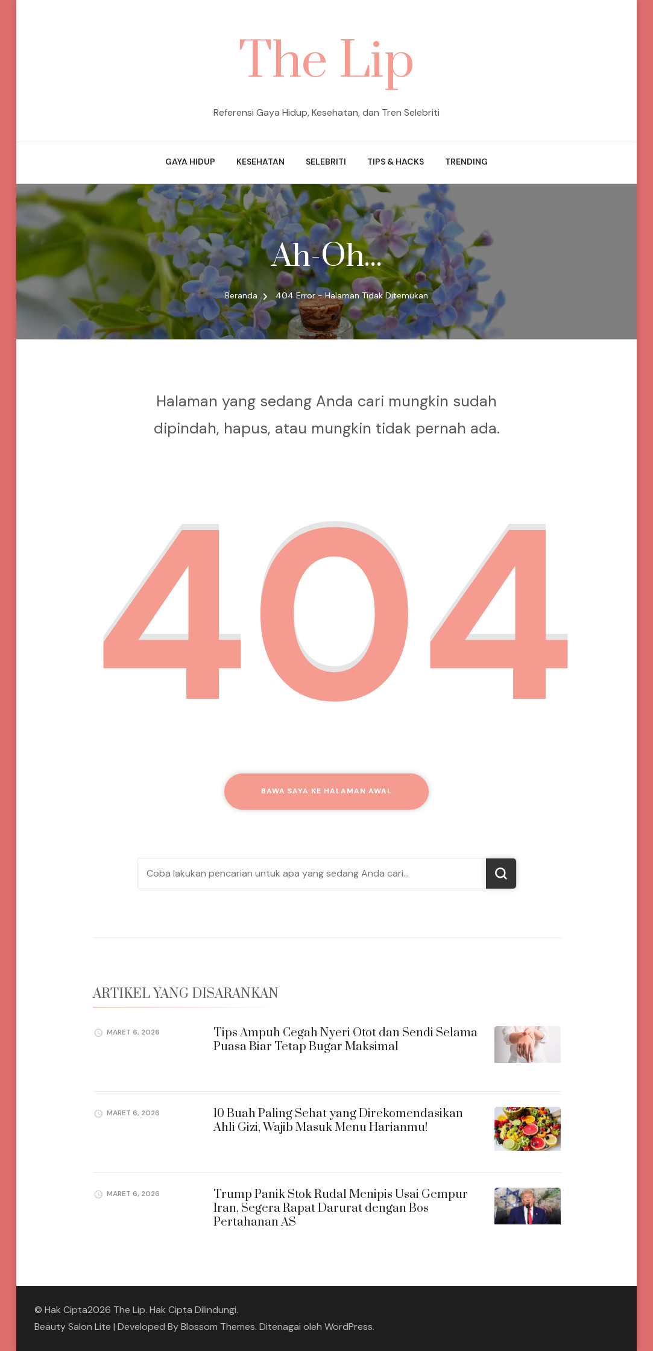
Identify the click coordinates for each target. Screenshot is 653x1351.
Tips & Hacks (395, 161)
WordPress (348, 1326)
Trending (466, 161)
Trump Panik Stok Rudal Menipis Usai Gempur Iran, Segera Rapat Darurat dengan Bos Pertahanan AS (340, 1208)
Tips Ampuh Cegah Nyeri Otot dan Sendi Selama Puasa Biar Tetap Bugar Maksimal (345, 1039)
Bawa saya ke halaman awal (326, 791)
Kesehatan (260, 161)
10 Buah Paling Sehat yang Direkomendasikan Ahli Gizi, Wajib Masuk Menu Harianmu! (338, 1120)
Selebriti (326, 161)
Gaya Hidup (190, 161)
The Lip (326, 61)
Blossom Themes (218, 1326)
